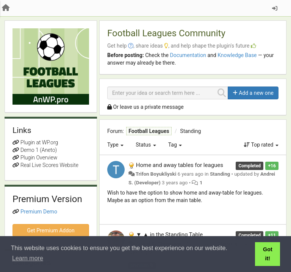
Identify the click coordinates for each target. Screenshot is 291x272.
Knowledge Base (237, 55)
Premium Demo (38, 212)
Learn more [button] (27, 258)
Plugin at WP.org (39, 142)
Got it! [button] (267, 253)
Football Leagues (148, 131)
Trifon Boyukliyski (156, 174)
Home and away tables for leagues (179, 165)
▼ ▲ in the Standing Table (169, 234)
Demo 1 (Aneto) (38, 150)
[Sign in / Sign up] (275, 8)
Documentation (188, 55)
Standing (190, 131)
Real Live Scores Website (49, 165)
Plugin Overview (38, 158)
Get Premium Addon (51, 230)
